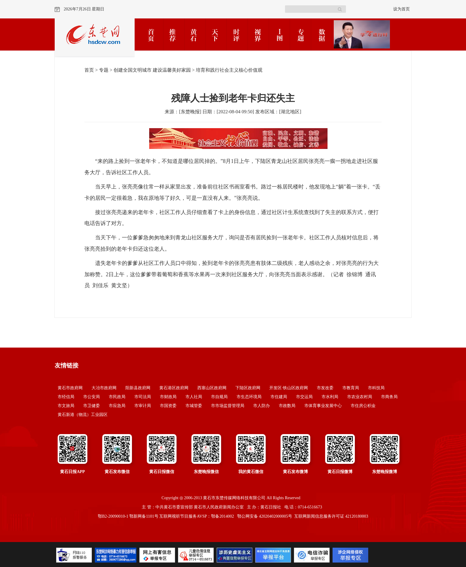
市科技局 (376, 388)
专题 (103, 70)
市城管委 (193, 405)
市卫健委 (91, 405)
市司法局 (142, 397)
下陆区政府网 (247, 388)
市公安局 (91, 397)
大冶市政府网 (104, 388)
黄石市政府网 (70, 388)
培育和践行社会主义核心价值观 (229, 70)
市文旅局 (66, 405)
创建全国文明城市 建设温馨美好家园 (152, 70)
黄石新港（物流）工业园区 (83, 414)
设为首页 (401, 9)
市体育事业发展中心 (323, 405)
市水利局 (330, 397)
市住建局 (278, 397)
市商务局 (389, 397)
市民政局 (117, 397)
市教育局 (350, 388)
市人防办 (261, 405)
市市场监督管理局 (227, 405)
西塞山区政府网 (211, 388)
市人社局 (193, 397)
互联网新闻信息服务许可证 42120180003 (331, 516)
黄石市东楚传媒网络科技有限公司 (234, 498)
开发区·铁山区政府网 (288, 388)
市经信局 (66, 397)
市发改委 (325, 388)
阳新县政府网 (137, 388)
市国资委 (168, 405)
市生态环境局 (249, 397)
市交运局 (304, 397)
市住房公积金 (363, 405)
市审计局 (142, 405)
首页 (89, 70)
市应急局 (117, 405)
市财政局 (168, 397)
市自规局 (219, 397)
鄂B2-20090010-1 (113, 516)
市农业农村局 (359, 397)
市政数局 (287, 405)
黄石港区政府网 (173, 388)
